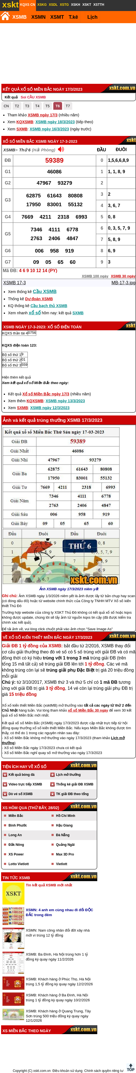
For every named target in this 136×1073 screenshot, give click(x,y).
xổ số (35, 312)
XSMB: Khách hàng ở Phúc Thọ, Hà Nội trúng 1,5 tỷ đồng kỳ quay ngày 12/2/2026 (59, 981)
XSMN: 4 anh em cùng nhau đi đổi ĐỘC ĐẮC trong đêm (59, 912)
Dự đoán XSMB (39, 299)
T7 (68, 106)
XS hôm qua (14, 808)
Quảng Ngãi (65, 845)
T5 (47, 106)
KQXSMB (24, 122)
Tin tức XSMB (16, 878)
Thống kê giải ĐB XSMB (74, 784)
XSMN (38, 17)
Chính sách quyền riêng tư (103, 1071)
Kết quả (11, 97)
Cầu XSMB (45, 291)
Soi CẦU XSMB (33, 97)
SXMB (21, 129)
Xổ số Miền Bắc (18, 141)
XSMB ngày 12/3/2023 (50, 408)
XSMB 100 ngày (95, 276)
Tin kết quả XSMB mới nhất (49, 885)
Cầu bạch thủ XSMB (48, 306)
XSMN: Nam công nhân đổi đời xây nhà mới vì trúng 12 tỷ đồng (58, 932)
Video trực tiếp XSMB (25, 784)
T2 (17, 106)
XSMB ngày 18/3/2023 (55, 122)
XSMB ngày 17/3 (42, 115)
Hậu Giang (64, 825)
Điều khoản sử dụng (67, 1071)
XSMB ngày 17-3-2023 (56, 141)
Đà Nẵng (63, 835)
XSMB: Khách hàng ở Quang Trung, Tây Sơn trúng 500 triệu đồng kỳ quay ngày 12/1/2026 (58, 1016)
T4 (37, 106)
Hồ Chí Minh (65, 816)
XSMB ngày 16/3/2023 (49, 129)
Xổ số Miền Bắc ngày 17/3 (46, 394)
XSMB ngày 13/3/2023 (65, 401)
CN (6, 106)
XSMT (57, 17)
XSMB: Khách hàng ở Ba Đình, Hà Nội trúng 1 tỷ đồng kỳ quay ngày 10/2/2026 (58, 997)
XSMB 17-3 (14, 282)
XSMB (19, 17)
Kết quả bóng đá (22, 775)
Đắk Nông (16, 845)
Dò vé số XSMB (21, 794)
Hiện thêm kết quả (16, 377)
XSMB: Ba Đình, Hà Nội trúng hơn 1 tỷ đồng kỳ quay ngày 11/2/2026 (57, 956)
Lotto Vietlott (19, 864)
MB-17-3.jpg (123, 282)
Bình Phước (18, 825)
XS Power (16, 854)
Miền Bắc (16, 816)
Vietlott (61, 864)
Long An (15, 835)
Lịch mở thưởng (68, 775)
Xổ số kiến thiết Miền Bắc (35, 637)
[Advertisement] (67, 53)
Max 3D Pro (65, 854)
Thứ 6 (24, 149)
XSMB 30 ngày (123, 276)
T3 (27, 106)
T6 (57, 106)
